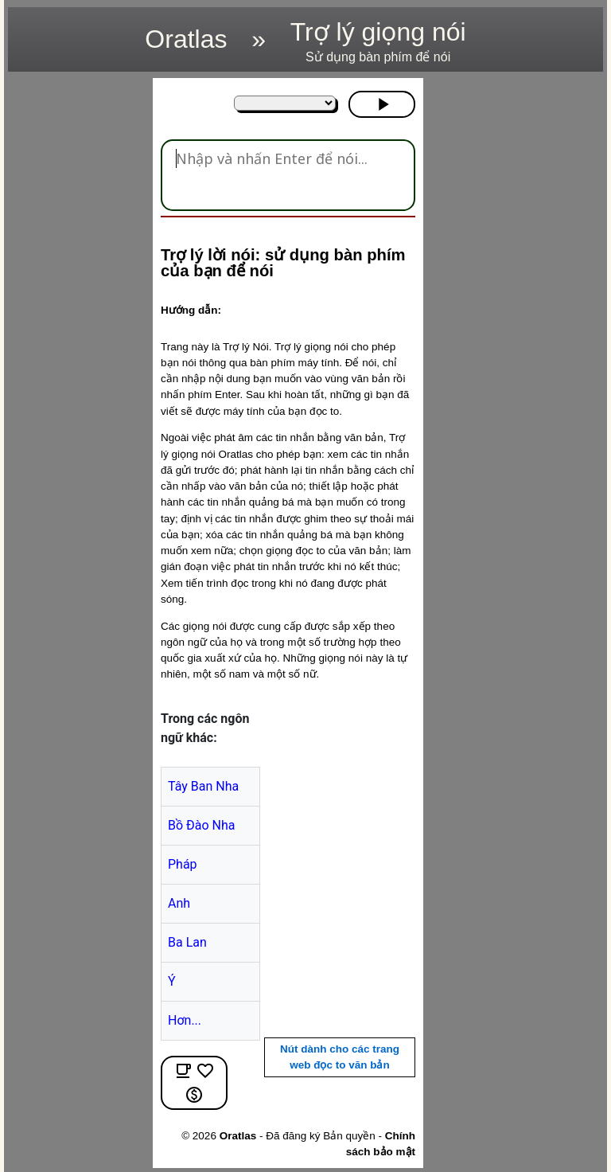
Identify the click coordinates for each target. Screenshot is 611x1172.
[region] (75, 317)
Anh (179, 903)
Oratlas (186, 39)
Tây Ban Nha (203, 786)
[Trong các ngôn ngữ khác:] (285, 103)
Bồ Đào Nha (201, 825)
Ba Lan (187, 942)
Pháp (182, 864)
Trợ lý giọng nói (378, 41)
